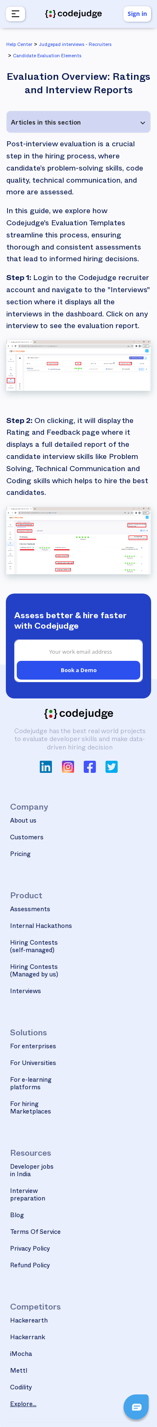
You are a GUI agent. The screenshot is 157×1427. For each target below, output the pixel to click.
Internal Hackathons (41, 926)
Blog (17, 1216)
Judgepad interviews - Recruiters (75, 45)
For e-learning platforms (30, 1084)
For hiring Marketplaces (30, 1108)
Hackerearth (29, 1321)
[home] (73, 14)
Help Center (19, 45)
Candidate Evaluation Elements (47, 57)
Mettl (18, 1371)
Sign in (137, 14)
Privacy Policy (30, 1249)
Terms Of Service (35, 1232)
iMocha (21, 1354)
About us (23, 821)
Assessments (30, 910)
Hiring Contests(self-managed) (34, 947)
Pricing (20, 855)
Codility (21, 1388)
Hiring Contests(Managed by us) (34, 971)
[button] (14, 14)
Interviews (25, 992)
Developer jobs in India (32, 1171)
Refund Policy (30, 1266)
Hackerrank (27, 1338)
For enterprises (33, 1047)
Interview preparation (27, 1195)
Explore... (23, 1405)
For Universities (33, 1064)
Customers (27, 838)
